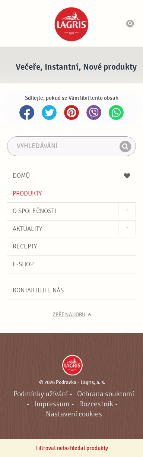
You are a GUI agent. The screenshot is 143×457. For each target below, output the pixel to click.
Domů (71, 175)
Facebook (26, 112)
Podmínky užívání (40, 394)
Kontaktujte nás (38, 290)
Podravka (71, 24)
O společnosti (34, 211)
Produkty (27, 193)
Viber (93, 112)
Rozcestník (96, 404)
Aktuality (27, 228)
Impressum (52, 404)
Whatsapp (116, 112)
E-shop (23, 264)
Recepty (25, 246)
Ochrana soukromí (105, 394)
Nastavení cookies (74, 414)
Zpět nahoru (69, 315)
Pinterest (71, 112)
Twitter (49, 112)
